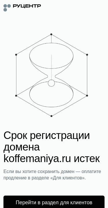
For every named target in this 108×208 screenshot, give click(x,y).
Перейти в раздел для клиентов (54, 202)
